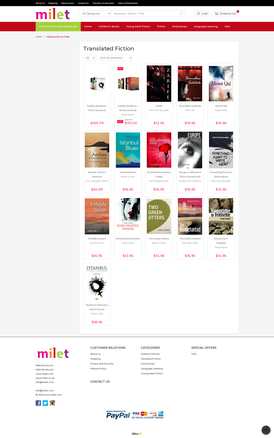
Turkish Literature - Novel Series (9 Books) (128, 110)
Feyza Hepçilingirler (159, 181)
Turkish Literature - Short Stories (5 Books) (97, 110)
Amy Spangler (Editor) (97, 181)
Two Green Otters (159, 238)
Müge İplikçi (221, 110)
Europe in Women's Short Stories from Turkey (190, 176)
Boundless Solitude (190, 106)
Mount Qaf (221, 106)
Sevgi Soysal (128, 114)
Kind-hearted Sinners (128, 238)
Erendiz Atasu (97, 243)
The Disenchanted (190, 238)
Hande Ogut (97, 313)
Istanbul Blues (128, 172)
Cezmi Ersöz (128, 243)
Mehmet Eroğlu (190, 243)
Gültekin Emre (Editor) (190, 181)
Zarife (159, 106)
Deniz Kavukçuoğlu (159, 110)
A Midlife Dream (97, 238)
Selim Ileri (190, 110)
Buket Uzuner (128, 176)
